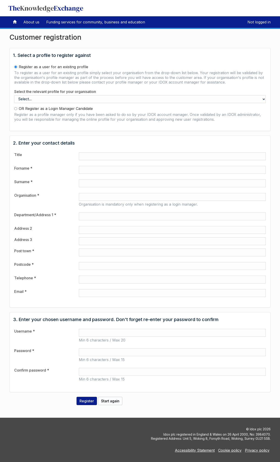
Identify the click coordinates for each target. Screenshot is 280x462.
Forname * (23, 168)
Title (18, 154)
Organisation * (26, 195)
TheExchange (45, 8)
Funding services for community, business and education (95, 22)
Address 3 (23, 239)
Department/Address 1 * (35, 215)
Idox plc (256, 429)
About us (31, 22)
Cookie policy (230, 450)
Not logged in (259, 22)
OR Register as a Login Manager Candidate (53, 108)
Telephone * (25, 278)
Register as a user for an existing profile (51, 66)
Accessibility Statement (195, 450)
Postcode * (24, 264)
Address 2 (23, 228)
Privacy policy (257, 450)
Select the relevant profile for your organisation (55, 91)
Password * (24, 350)
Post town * (24, 251)
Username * (24, 331)
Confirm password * (31, 370)
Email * (20, 291)
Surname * (23, 181)
